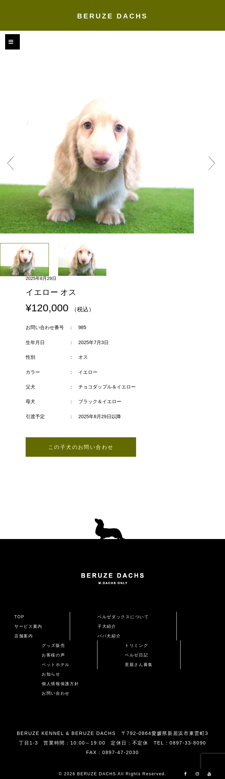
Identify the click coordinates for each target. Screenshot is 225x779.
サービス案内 (28, 626)
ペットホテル (56, 664)
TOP (19, 616)
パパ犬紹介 (109, 636)
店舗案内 (23, 636)
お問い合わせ (58, 693)
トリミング (136, 645)
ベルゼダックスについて (123, 616)
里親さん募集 (139, 664)
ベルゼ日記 (136, 655)
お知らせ (51, 674)
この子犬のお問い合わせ (81, 447)
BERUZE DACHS (112, 16)
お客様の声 (53, 655)
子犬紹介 (106, 626)
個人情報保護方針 (60, 683)
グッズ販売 (53, 645)
